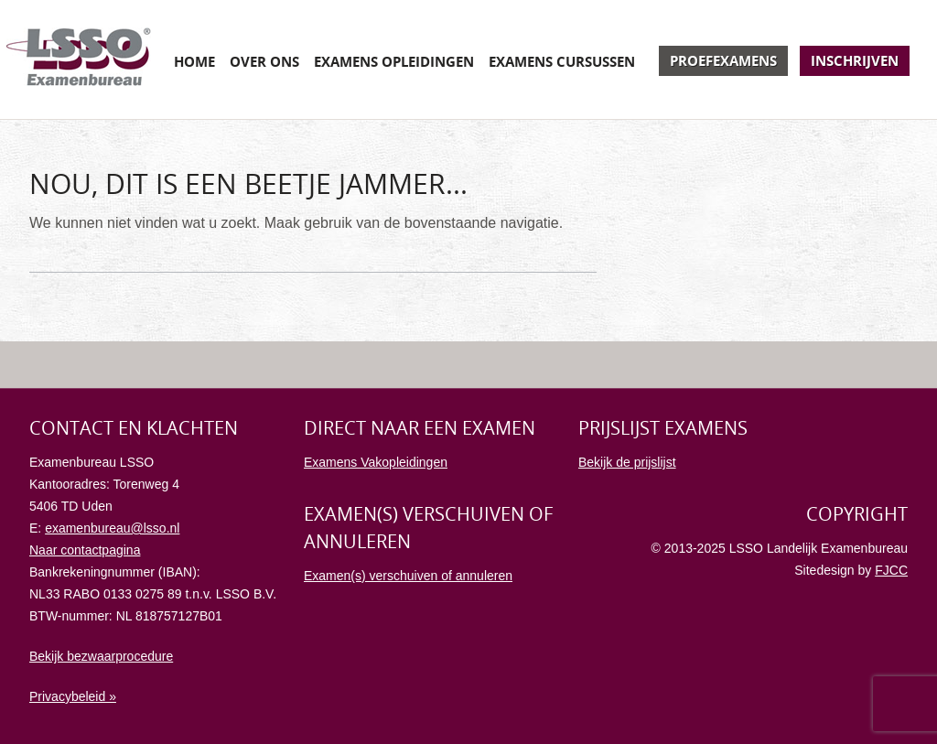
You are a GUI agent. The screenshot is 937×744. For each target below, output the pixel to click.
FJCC (891, 570)
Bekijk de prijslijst (627, 462)
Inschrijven (855, 60)
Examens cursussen (562, 61)
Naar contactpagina (84, 550)
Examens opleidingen (394, 61)
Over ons (264, 61)
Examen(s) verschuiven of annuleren (408, 575)
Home (194, 61)
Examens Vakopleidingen (375, 462)
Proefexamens (723, 60)
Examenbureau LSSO (78, 59)
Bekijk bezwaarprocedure (101, 656)
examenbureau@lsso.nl (112, 528)
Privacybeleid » (72, 696)
